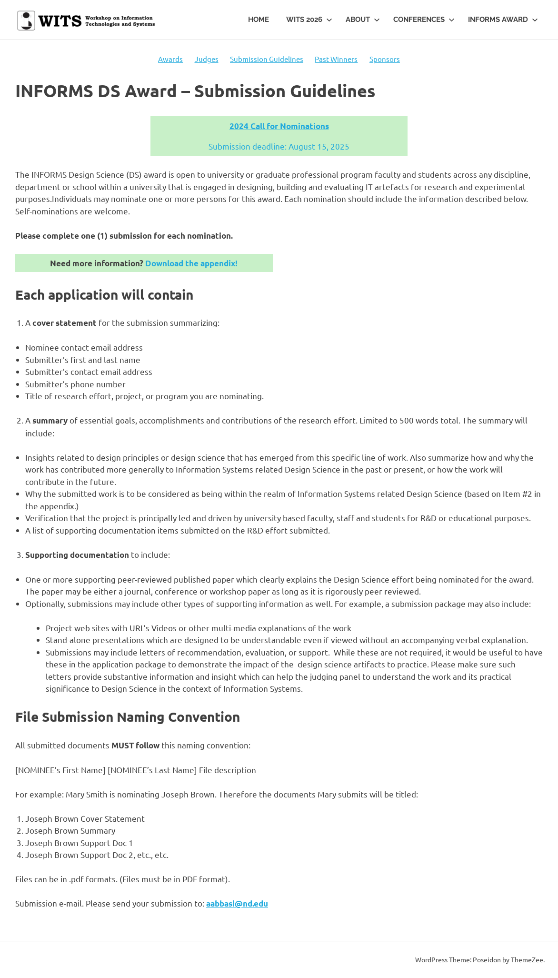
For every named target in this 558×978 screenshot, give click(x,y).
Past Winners (336, 58)
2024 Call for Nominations (279, 126)
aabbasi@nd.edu (237, 903)
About (363, 19)
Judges (207, 58)
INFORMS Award (503, 19)
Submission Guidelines (266, 58)
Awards (170, 58)
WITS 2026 (309, 19)
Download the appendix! (191, 263)
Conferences (424, 19)
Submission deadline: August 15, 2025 (279, 146)
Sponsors (384, 58)
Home (258, 19)
